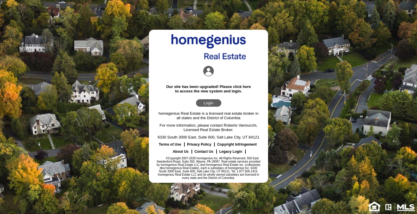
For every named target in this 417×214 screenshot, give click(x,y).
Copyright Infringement (237, 144)
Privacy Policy (199, 144)
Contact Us (204, 152)
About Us (181, 152)
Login (209, 103)
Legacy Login (230, 152)
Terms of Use (170, 144)
